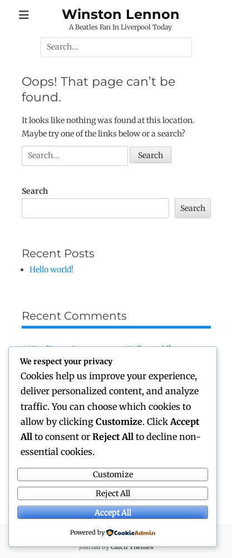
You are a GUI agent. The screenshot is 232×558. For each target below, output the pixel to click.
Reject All (113, 493)
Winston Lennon (121, 14)
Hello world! (51, 270)
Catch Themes (132, 547)
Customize (113, 474)
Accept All (113, 512)
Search (35, 191)
